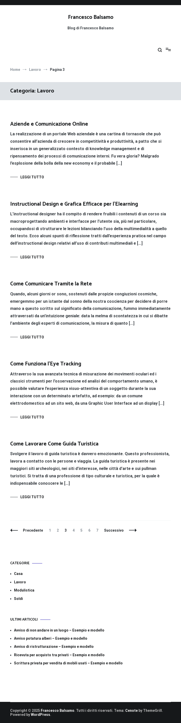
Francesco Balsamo (90, 17)
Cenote (131, 710)
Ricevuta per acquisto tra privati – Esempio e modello (59, 655)
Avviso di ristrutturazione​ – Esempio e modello (54, 647)
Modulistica (24, 590)
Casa (18, 574)
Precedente (33, 530)
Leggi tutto (32, 177)
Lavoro (20, 582)
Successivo (114, 530)
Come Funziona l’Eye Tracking (45, 364)
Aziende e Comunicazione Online (49, 124)
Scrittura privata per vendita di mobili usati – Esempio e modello (68, 663)
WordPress (40, 715)
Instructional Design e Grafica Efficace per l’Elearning (74, 204)
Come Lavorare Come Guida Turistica (54, 444)
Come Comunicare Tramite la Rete (51, 284)
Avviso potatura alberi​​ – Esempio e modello (50, 638)
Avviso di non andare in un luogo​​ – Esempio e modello (59, 630)
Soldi (18, 599)
